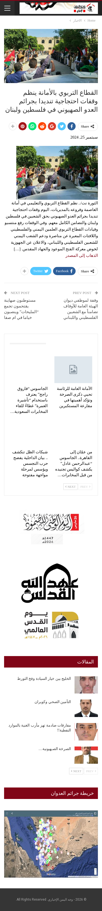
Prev (85, 486)
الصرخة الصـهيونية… (55, 749)
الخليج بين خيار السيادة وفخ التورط (44, 679)
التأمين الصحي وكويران (53, 702)
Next (70, 486)
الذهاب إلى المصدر (82, 255)
